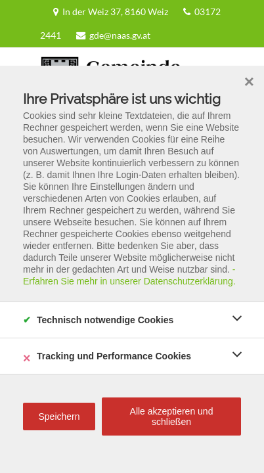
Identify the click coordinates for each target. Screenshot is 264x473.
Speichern (58, 416)
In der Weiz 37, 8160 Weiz (75, 11)
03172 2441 (157, 11)
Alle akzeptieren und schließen (171, 416)
